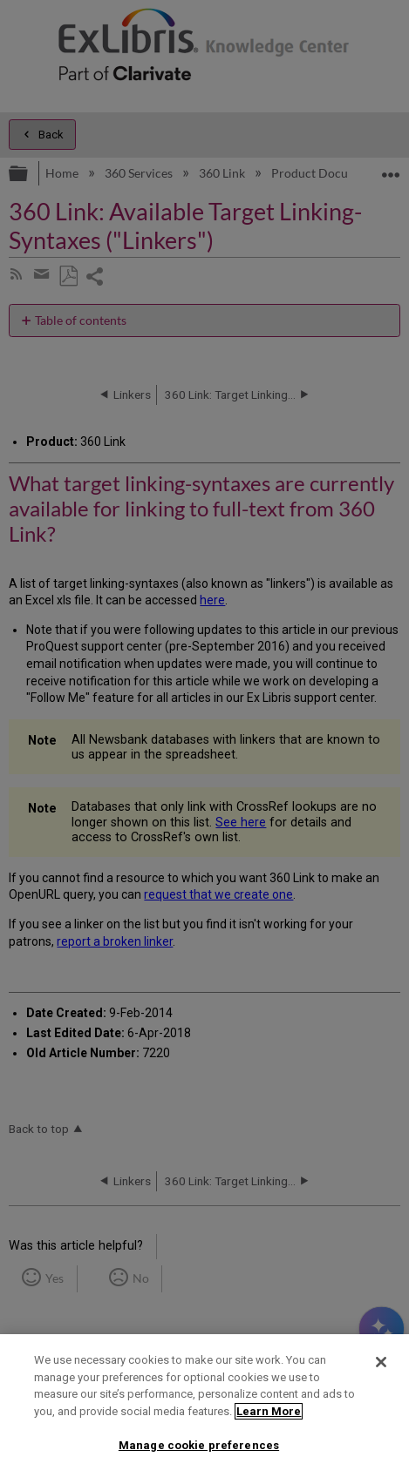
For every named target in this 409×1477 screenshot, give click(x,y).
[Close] (381, 1362)
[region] (204, 1405)
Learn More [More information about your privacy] (268, 1411)
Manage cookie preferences (199, 1445)
